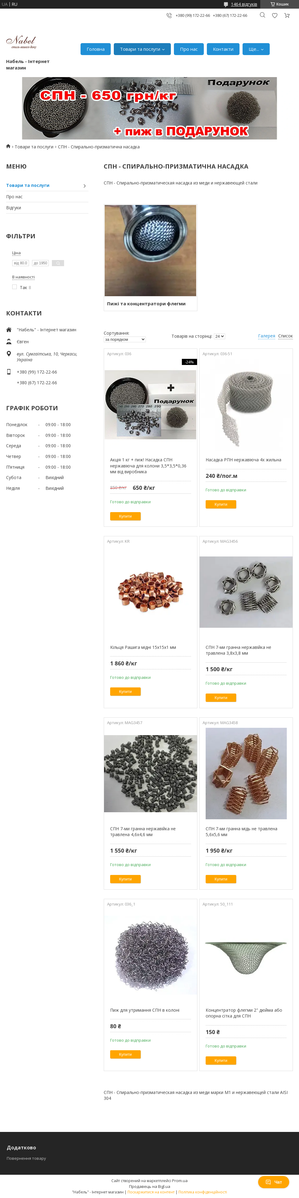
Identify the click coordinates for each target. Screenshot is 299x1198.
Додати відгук (274, 15)
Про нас (189, 49)
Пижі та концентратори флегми (146, 303)
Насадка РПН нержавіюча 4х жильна (243, 460)
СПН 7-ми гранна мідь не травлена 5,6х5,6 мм (241, 832)
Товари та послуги (140, 49)
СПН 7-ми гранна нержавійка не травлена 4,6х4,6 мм (143, 832)
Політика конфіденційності (202, 1192)
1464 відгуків (244, 4)
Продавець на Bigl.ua (149, 1186)
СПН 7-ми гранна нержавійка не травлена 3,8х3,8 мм (238, 650)
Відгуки (13, 207)
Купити (125, 516)
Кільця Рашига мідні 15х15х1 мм (143, 647)
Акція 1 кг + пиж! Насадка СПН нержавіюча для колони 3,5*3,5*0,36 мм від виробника (148, 465)
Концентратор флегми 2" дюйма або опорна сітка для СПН (244, 1013)
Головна (96, 49)
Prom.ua (180, 1180)
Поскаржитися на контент (151, 1192)
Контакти (223, 49)
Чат (273, 1182)
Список (285, 336)
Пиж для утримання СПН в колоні (144, 1010)
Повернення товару (26, 1158)
